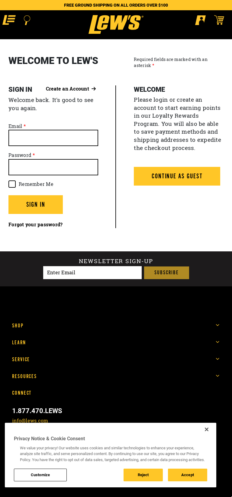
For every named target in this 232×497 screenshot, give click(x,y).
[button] (9, 20)
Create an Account (71, 88)
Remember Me (36, 184)
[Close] (206, 429)
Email (15, 126)
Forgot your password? (35, 224)
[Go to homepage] (116, 24)
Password (19, 155)
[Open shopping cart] (222, 20)
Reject (143, 474)
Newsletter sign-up (116, 261)
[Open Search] (27, 20)
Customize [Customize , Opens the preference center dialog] (40, 474)
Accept (187, 474)
